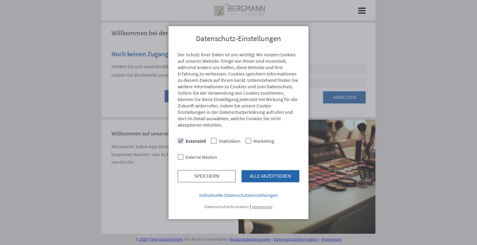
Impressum (262, 206)
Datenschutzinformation (226, 206)
